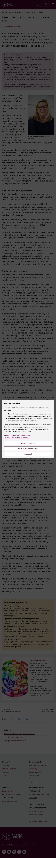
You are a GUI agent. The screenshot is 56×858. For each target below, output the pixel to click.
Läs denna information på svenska (16, 438)
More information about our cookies (17, 435)
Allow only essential (28, 443)
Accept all (28, 454)
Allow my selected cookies (28, 449)
